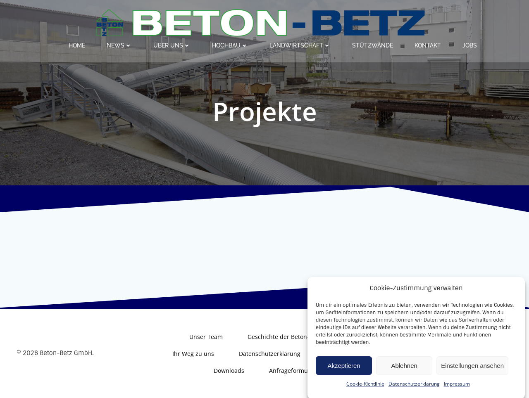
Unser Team (206, 337)
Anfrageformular (292, 370)
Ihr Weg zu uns (193, 354)
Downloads (229, 370)
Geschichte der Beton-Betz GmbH (294, 337)
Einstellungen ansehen (472, 372)
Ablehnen (404, 372)
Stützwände (372, 45)
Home (77, 45)
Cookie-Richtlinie (365, 390)
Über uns (172, 45)
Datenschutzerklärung (414, 390)
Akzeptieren (343, 372)
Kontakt (428, 45)
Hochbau (230, 45)
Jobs (469, 45)
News (119, 45)
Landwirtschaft (300, 45)
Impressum (457, 390)
